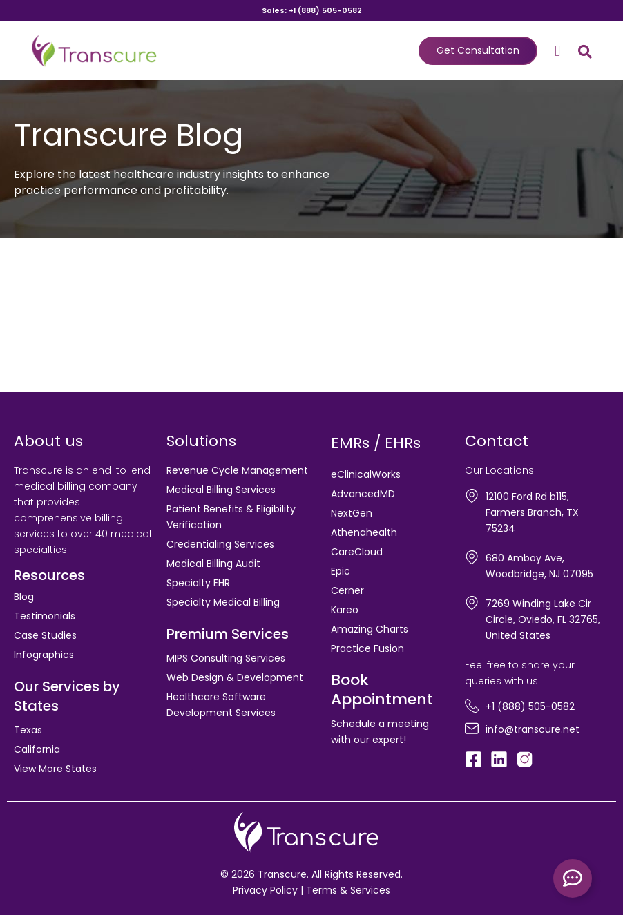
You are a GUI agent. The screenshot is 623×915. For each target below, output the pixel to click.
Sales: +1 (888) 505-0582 (311, 11)
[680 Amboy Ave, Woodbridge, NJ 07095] (472, 557)
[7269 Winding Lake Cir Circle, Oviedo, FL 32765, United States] (472, 603)
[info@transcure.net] (472, 728)
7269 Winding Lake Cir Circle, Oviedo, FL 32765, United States (543, 619)
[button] (557, 50)
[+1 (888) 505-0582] (472, 706)
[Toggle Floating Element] (572, 878)
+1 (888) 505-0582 (530, 706)
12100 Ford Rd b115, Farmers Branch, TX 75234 (532, 512)
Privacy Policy (265, 890)
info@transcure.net (532, 729)
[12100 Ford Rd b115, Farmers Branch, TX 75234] (472, 496)
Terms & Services (348, 890)
